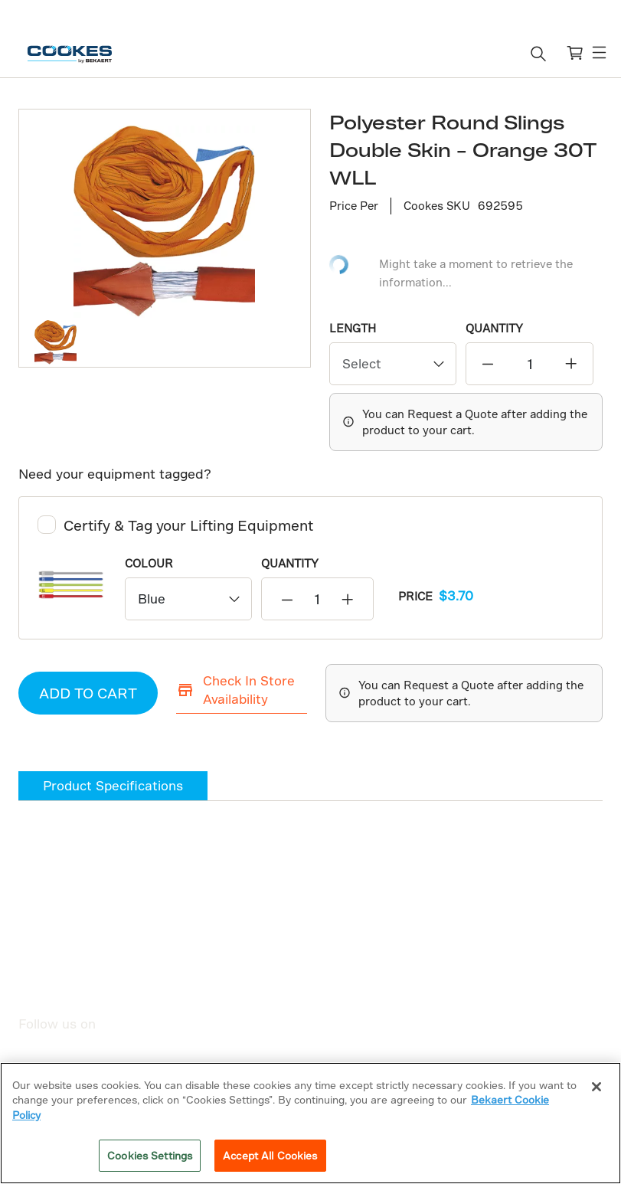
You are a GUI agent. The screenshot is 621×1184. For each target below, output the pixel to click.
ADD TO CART (88, 693)
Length (352, 328)
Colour (149, 563)
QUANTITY (494, 328)
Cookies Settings (149, 1155)
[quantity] (529, 363)
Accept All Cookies (270, 1155)
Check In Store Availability (235, 689)
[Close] (596, 1087)
